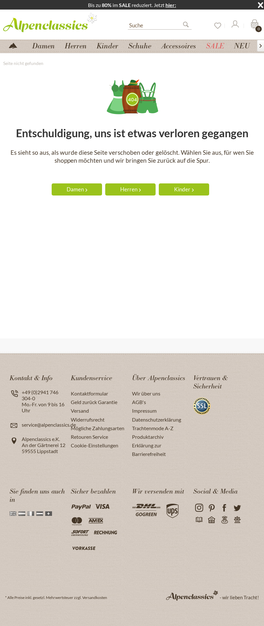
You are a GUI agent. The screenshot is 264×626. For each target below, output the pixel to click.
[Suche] (160, 25)
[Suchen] (188, 25)
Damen (77, 189)
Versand (80, 411)
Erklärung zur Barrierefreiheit (149, 449)
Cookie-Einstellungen (94, 445)
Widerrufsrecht (88, 419)
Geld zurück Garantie (94, 402)
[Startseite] (16, 45)
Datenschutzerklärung (156, 419)
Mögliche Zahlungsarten (97, 428)
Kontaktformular (89, 393)
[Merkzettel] (215, 25)
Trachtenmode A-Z (152, 428)
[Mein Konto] (234, 25)
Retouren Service (89, 437)
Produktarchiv (148, 437)
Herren (130, 189)
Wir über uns (146, 393)
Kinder (184, 189)
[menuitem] (160, 24)
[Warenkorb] (253, 25)
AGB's (139, 402)
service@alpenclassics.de (49, 425)
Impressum (144, 411)
